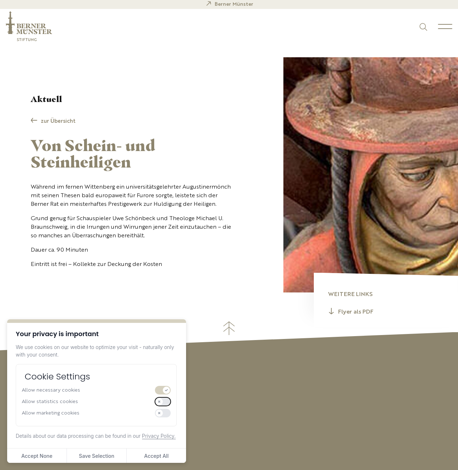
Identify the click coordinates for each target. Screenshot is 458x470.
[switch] (163, 390)
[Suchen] (422, 26)
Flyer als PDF (356, 312)
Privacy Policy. (159, 436)
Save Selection (96, 456)
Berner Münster (234, 4)
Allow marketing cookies (50, 413)
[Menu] (445, 26)
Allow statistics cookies (50, 401)
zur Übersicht (58, 121)
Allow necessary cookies (51, 390)
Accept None (36, 456)
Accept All (156, 456)
